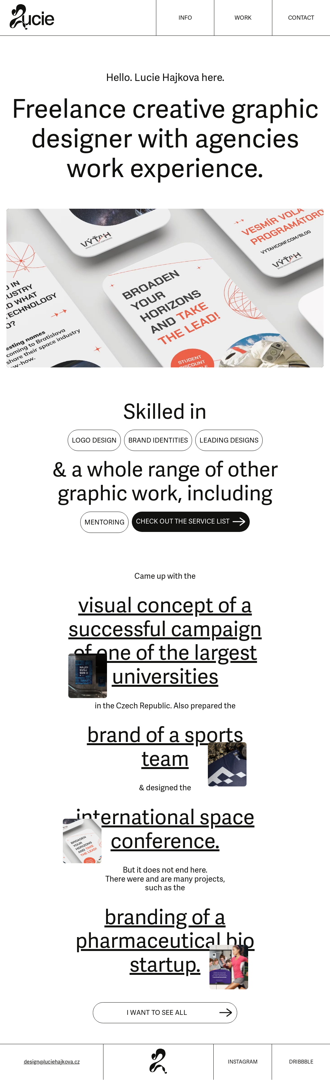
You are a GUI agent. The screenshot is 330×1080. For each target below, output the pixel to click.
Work (243, 17)
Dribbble (301, 1062)
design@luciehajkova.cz (52, 1062)
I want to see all (180, 1012)
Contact (301, 17)
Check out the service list (191, 521)
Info (185, 17)
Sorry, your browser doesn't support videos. (165, 288)
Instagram (242, 1062)
